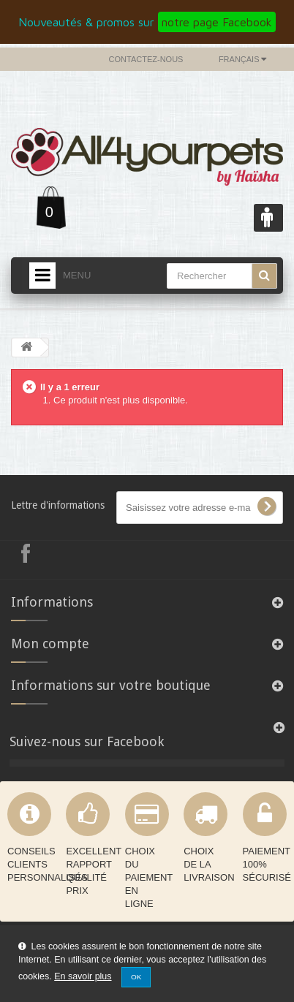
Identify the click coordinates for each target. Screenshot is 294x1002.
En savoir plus (82, 976)
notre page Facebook (217, 22)
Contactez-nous (146, 59)
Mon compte (50, 643)
